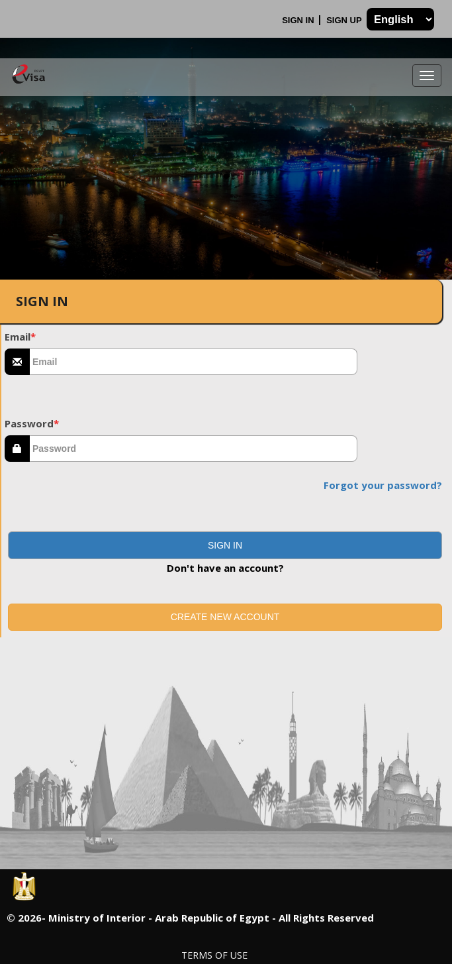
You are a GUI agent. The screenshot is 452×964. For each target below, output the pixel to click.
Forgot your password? (383, 485)
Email (20, 336)
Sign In (299, 20)
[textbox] (193, 361)
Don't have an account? (225, 567)
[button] (225, 545)
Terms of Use (214, 955)
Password (32, 423)
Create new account (225, 617)
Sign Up (345, 20)
